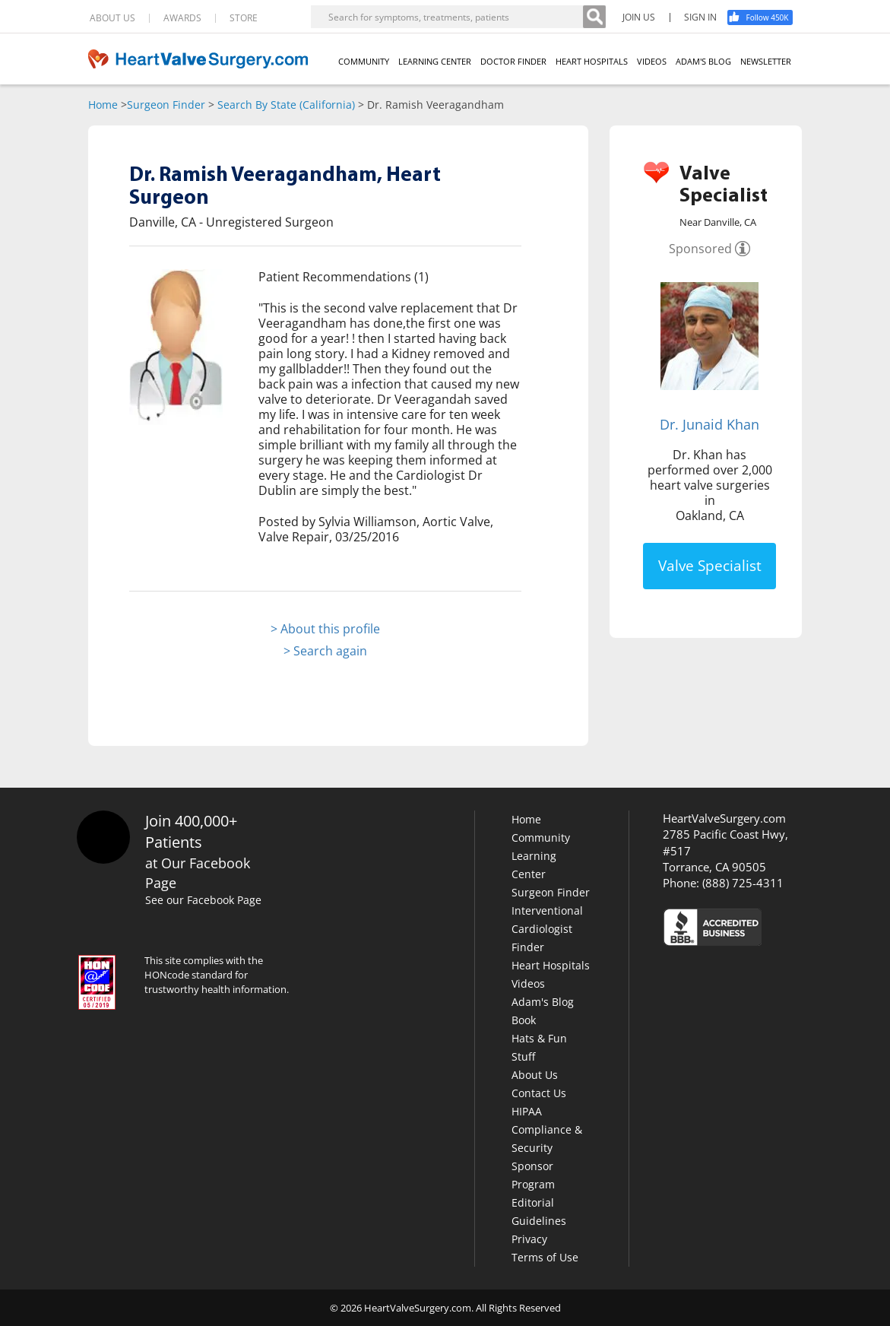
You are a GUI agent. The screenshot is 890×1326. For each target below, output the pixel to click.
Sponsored (700, 248)
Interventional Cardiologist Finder (547, 928)
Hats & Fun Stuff (539, 1047)
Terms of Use (545, 1257)
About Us (535, 1074)
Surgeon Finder (166, 104)
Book (524, 1020)
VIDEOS (652, 61)
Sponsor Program (533, 1175)
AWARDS (182, 18)
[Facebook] (765, 17)
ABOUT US (112, 18)
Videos (528, 983)
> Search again (325, 650)
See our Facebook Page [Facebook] (205, 900)
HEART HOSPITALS (592, 61)
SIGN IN (700, 17)
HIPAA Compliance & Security (547, 1129)
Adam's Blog (543, 1001)
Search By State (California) (286, 104)
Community (541, 837)
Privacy (529, 1239)
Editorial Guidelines (539, 1211)
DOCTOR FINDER (513, 61)
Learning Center (534, 865)
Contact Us (539, 1093)
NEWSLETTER (765, 61)
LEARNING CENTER (434, 61)
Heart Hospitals (551, 965)
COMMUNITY (363, 61)
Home (103, 104)
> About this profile (325, 628)
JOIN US (638, 17)
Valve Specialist (710, 566)
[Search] (594, 16)
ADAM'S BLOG (703, 61)
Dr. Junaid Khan (709, 424)
